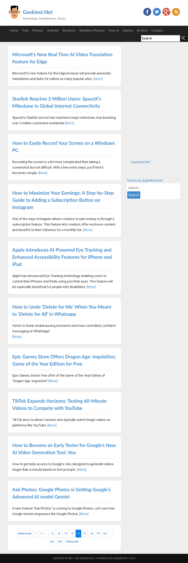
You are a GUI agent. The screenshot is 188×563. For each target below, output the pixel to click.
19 (98, 533)
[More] (98, 79)
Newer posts (24, 533)
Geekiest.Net (38, 12)
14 (65, 533)
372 (52, 541)
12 (52, 533)
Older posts (72, 541)
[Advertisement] (154, 101)
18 (91, 533)
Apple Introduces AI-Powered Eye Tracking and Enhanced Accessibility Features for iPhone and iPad (62, 257)
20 (104, 533)
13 (59, 533)
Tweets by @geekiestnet (144, 180)
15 (72, 533)
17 (84, 533)
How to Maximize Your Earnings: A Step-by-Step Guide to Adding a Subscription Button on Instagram (63, 200)
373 (60, 541)
